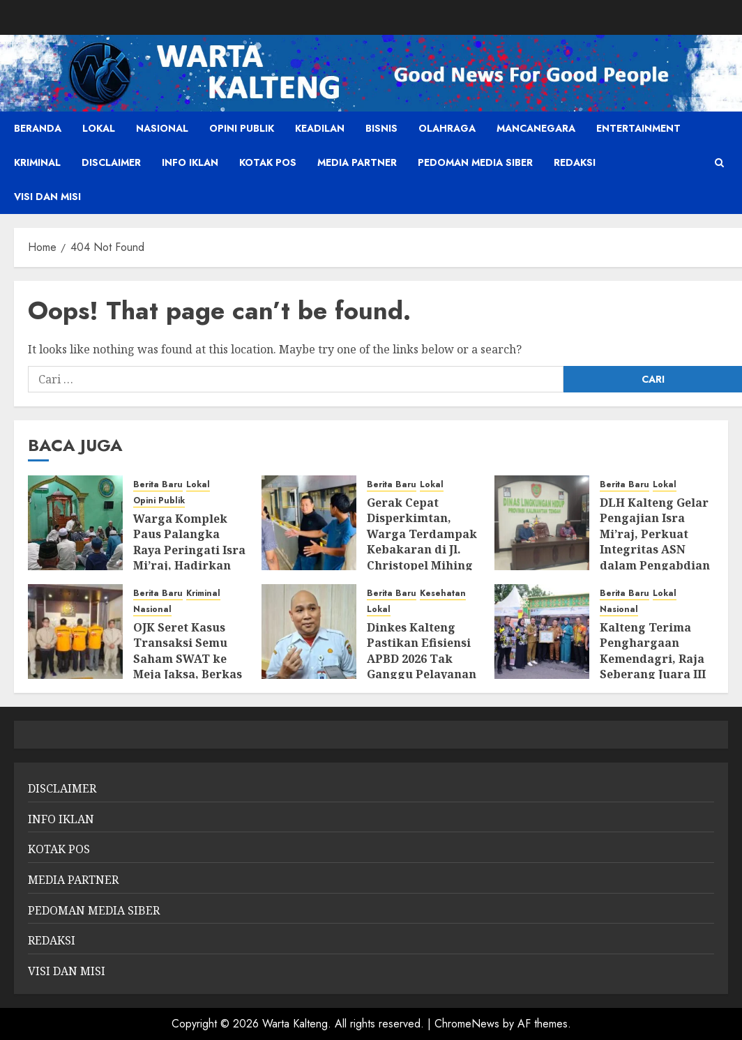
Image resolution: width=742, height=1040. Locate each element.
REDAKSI (575, 162)
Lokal (98, 128)
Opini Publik (241, 128)
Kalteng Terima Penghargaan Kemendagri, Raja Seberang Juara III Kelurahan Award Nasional (653, 666)
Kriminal (37, 162)
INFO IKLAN (190, 162)
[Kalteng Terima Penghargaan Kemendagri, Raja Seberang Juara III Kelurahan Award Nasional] (541, 631)
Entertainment (638, 128)
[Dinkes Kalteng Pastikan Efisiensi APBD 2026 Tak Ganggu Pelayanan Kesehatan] (309, 631)
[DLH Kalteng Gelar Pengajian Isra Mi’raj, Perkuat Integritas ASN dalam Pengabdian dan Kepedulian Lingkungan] (541, 522)
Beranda (37, 128)
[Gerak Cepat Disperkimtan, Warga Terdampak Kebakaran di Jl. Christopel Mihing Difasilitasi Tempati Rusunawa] (309, 522)
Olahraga (447, 128)
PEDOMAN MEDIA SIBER (475, 162)
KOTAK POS (267, 162)
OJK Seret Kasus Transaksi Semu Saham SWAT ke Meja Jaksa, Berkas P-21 (187, 659)
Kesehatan (443, 593)
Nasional (162, 128)
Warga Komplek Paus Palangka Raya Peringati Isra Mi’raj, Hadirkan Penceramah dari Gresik (189, 557)
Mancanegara (536, 128)
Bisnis (381, 128)
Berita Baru (158, 485)
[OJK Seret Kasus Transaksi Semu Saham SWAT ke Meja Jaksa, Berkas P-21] (75, 631)
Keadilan (319, 128)
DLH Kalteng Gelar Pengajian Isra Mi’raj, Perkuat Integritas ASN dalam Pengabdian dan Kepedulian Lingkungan (655, 549)
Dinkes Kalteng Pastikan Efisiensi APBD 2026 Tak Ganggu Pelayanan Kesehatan (421, 659)
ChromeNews (466, 1024)
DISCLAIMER (111, 162)
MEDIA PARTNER (357, 162)
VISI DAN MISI (47, 197)
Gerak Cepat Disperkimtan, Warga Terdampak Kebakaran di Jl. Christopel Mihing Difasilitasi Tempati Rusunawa (422, 549)
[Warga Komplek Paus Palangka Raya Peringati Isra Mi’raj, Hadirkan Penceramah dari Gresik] (75, 522)
